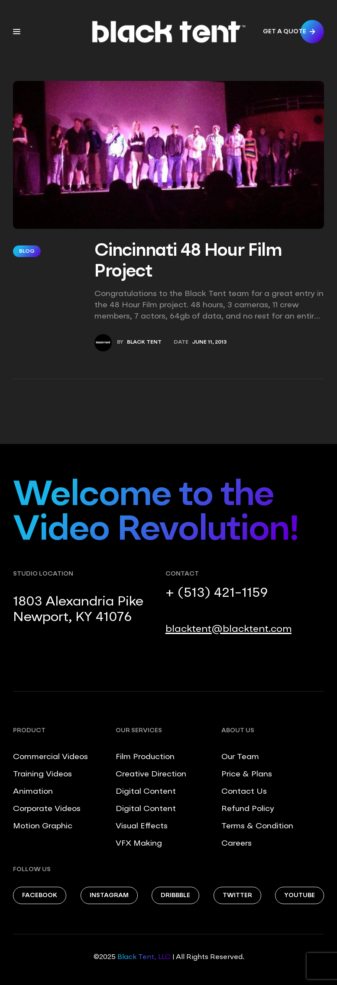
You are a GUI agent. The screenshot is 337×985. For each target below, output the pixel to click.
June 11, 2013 (209, 342)
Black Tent (144, 342)
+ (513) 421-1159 (216, 593)
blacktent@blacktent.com (228, 629)
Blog (27, 251)
